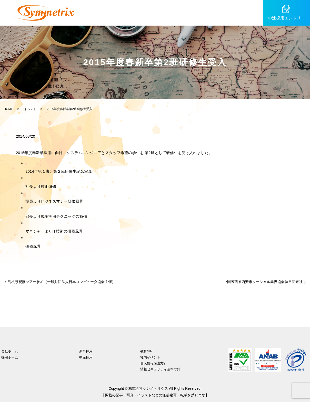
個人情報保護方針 (153, 363)
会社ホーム (9, 351)
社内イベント (150, 357)
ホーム (101, 12)
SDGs (242, 12)
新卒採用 (124, 12)
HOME (8, 109)
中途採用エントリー (286, 18)
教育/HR (196, 12)
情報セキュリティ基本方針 (160, 369)
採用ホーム (9, 357)
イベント (220, 12)
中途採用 (148, 12)
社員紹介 (173, 12)
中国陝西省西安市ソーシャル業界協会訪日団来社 (263, 282)
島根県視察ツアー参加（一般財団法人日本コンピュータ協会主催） (61, 282)
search (255, 13)
